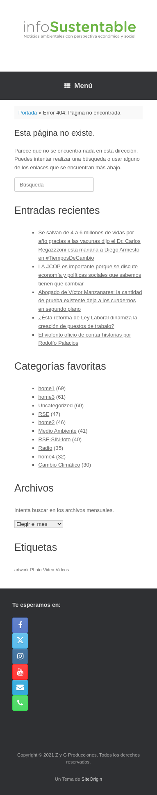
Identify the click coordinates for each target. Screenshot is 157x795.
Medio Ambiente (58, 431)
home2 (47, 422)
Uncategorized (56, 405)
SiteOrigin (92, 779)
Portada (27, 113)
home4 (47, 457)
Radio (45, 448)
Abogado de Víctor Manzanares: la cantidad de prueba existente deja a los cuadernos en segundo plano (90, 300)
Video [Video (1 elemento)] (48, 569)
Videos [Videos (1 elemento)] (62, 569)
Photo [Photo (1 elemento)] (36, 569)
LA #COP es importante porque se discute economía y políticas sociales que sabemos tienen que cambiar (90, 275)
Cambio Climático (59, 465)
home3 (47, 397)
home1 (47, 388)
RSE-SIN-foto (55, 439)
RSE (44, 414)
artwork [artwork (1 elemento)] (21, 569)
